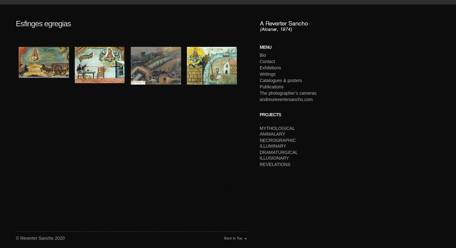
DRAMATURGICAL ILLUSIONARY (279, 155)
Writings (268, 74)
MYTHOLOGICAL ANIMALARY (277, 131)
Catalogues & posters (281, 80)
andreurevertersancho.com (286, 99)
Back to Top (233, 238)
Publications (272, 86)
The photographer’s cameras (288, 93)
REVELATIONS (275, 164)
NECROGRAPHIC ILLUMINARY (278, 143)
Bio (263, 55)
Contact (267, 61)
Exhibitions (270, 67)
